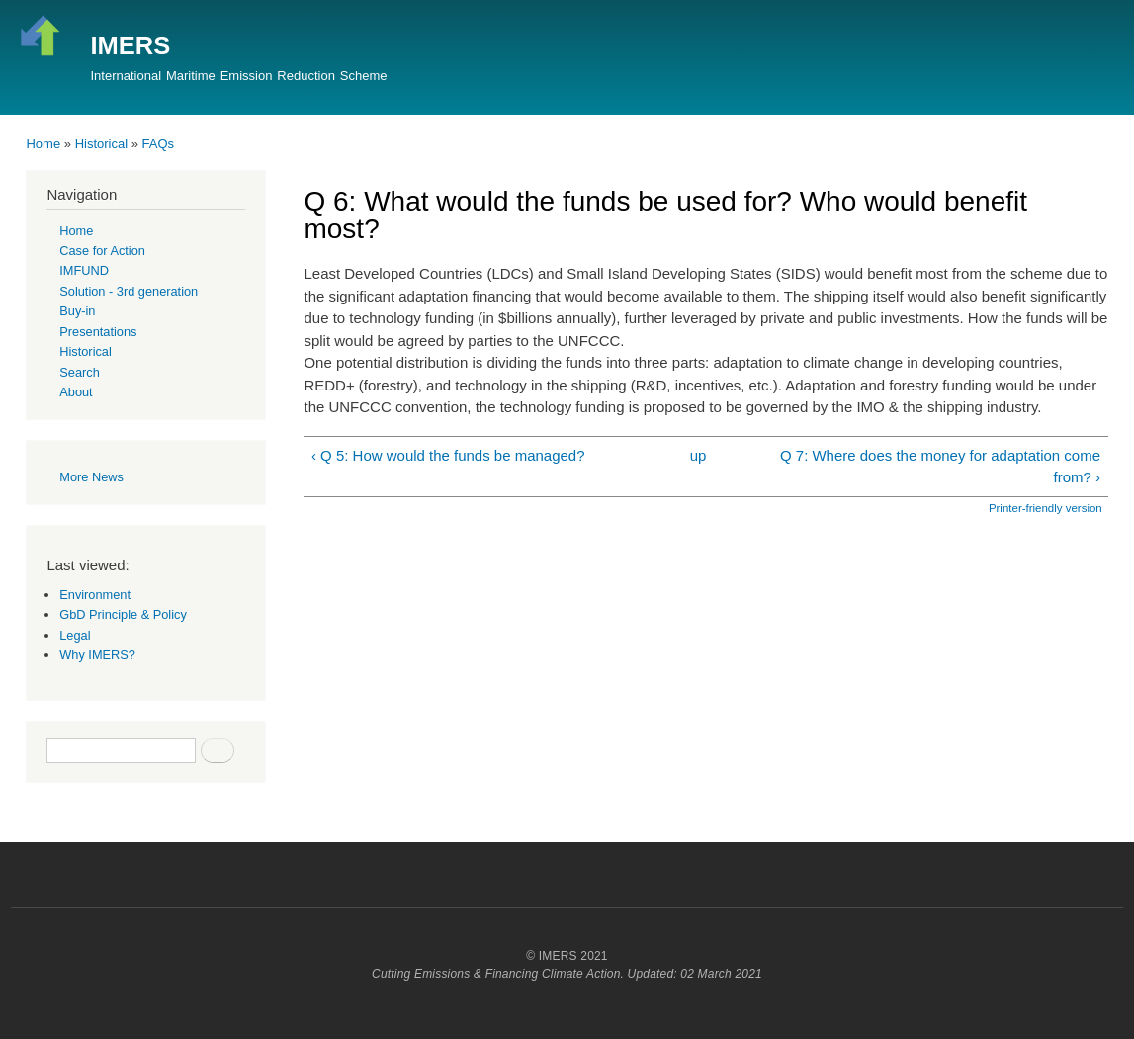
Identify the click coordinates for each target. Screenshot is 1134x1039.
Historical (101, 143)
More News (91, 477)
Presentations (97, 331)
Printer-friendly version (1045, 508)
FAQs (158, 143)
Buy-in (77, 310)
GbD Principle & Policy (123, 614)
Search (79, 372)
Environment (95, 594)
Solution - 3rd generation (128, 291)
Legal (74, 635)
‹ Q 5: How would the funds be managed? (448, 455)
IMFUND (84, 270)
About (75, 392)
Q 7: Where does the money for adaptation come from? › (940, 466)
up (698, 455)
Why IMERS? (97, 655)
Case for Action (102, 250)
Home (43, 143)
